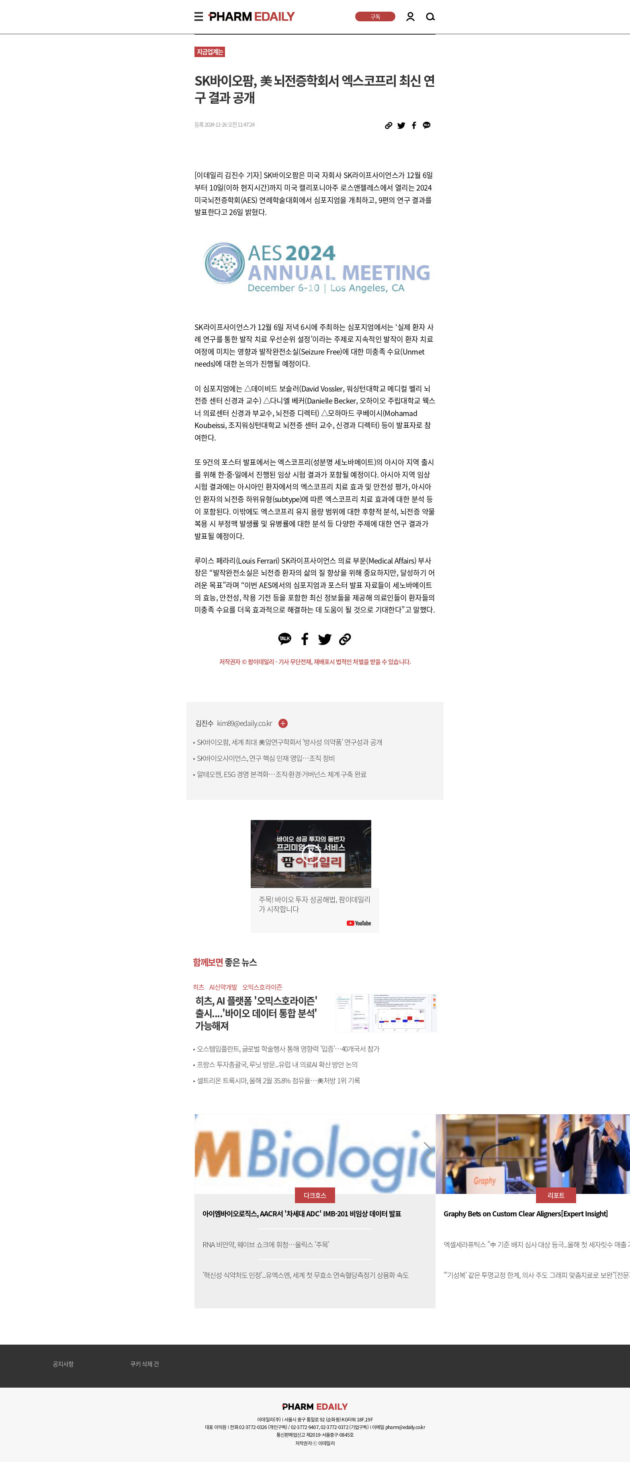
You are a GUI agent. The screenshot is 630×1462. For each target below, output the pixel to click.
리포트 (556, 1195)
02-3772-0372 (334, 1427)
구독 (375, 16)
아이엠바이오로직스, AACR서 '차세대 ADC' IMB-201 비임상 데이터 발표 (301, 1213)
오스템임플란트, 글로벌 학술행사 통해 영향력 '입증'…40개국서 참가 (288, 1049)
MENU (198, 16)
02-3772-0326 (253, 1427)
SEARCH (430, 17)
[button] (428, 1151)
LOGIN (410, 16)
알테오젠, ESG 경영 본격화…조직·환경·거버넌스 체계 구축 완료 (281, 774)
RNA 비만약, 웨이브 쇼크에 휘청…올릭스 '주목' (265, 1244)
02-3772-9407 (305, 1427)
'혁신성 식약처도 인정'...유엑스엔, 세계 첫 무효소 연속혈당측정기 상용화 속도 (305, 1275)
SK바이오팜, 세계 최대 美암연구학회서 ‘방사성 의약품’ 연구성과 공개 (289, 742)
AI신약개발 (223, 987)
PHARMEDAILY (242, 16)
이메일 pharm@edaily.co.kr (398, 1427)
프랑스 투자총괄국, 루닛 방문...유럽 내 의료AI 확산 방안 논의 (277, 1064)
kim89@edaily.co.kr (244, 723)
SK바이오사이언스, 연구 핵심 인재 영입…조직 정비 (266, 758)
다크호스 (315, 1195)
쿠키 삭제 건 (144, 1364)
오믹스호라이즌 (262, 987)
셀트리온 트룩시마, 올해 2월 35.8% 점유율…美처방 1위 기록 (278, 1080)
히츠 (198, 987)
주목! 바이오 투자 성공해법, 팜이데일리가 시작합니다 (314, 904)
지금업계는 (210, 51)
